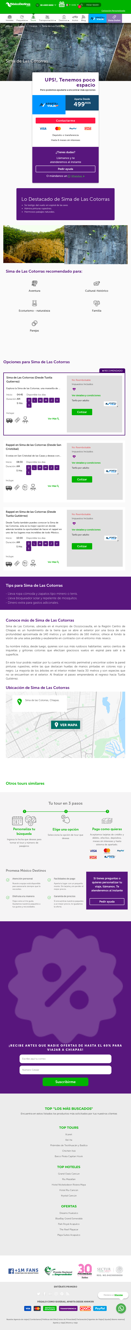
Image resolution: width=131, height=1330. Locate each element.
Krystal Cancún (69, 1195)
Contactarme (65, 120)
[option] (34, 244)
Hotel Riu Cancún (68, 1190)
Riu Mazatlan (68, 1179)
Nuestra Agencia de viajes (17, 1319)
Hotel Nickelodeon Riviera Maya (69, 1184)
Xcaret (68, 1134)
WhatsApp (76, 176)
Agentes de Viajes (95, 1319)
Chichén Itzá (68, 1150)
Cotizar (82, 412)
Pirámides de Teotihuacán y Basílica (68, 1145)
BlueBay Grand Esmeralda (68, 1218)
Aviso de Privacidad (66, 1319)
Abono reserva (117, 1319)
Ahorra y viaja (72, 1323)
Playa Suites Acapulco (68, 1235)
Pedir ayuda (65, 169)
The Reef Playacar (69, 1229)
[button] (49, 18)
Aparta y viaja (59, 1323)
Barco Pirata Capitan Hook (69, 1156)
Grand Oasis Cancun (69, 1173)
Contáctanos (35, 1319)
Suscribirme (65, 1082)
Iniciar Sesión (92, 5)
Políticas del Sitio (49, 1319)
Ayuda (107, 1319)
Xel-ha (68, 1140)
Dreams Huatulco (69, 1213)
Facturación (82, 1319)
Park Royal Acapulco (69, 1224)
